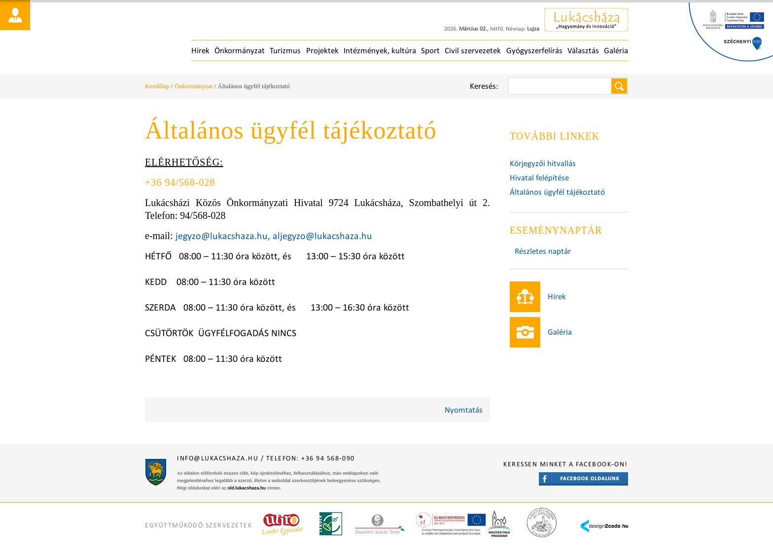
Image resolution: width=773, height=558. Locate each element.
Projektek (322, 50)
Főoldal (219, 39)
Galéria (616, 50)
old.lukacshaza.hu (247, 488)
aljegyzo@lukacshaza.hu (322, 236)
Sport (430, 50)
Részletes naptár (543, 251)
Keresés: (484, 86)
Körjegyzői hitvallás (543, 163)
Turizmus (285, 50)
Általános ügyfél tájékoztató (557, 192)
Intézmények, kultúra (380, 50)
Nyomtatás (464, 410)
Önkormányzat (239, 50)
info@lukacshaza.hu (217, 458)
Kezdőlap (157, 86)
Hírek (200, 50)
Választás (583, 50)
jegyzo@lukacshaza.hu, (223, 236)
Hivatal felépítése (539, 178)
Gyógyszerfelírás (534, 50)
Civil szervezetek (473, 50)
